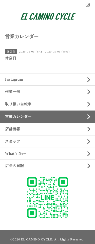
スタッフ (12, 141)
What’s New (15, 153)
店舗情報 (12, 129)
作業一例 (12, 92)
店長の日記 (14, 166)
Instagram (14, 79)
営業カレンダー (18, 116)
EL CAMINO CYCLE (36, 239)
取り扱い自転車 (18, 104)
